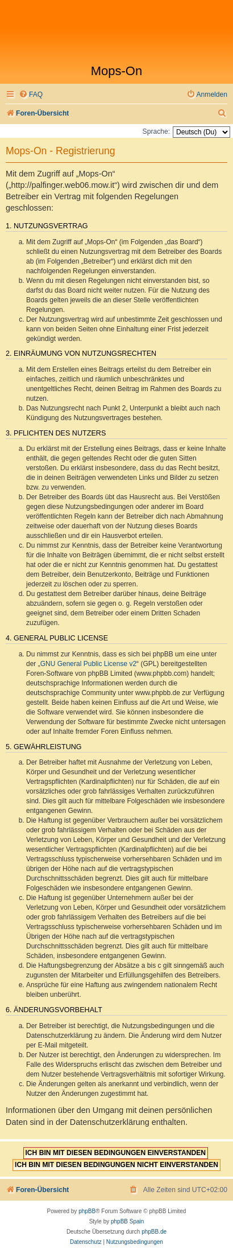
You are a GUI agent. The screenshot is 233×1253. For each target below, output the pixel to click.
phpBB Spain (127, 1221)
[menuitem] (31, 94)
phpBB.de (154, 1232)
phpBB (86, 1211)
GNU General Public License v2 (88, 664)
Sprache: (156, 131)
